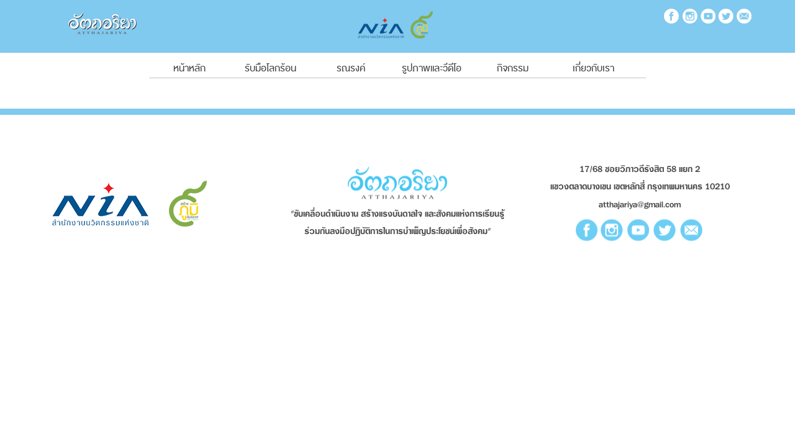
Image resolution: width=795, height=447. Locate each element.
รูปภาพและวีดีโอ (431, 68)
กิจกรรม (513, 68)
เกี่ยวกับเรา (593, 68)
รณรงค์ (351, 68)
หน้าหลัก (189, 68)
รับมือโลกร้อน (270, 68)
